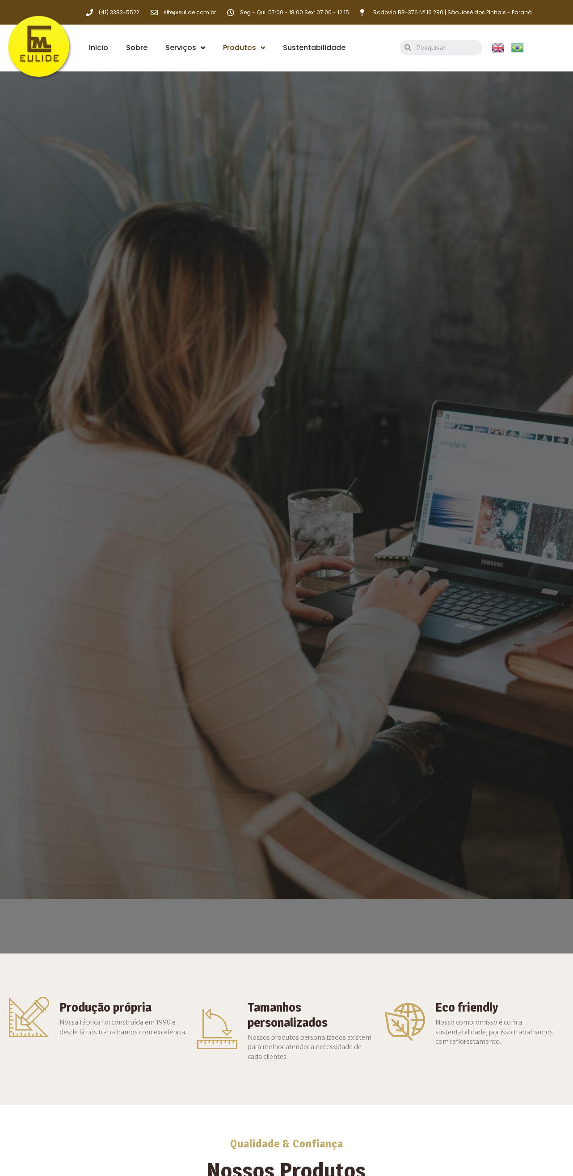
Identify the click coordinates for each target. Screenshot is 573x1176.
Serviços (185, 48)
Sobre (136, 47)
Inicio (98, 47)
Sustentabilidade (314, 47)
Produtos (244, 48)
